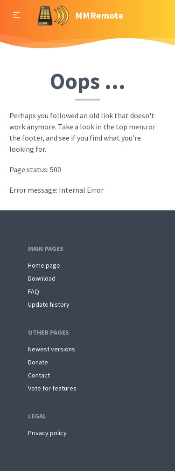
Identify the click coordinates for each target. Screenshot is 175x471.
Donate (38, 362)
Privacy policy (47, 433)
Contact (39, 375)
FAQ (33, 291)
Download (42, 278)
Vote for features (52, 388)
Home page (44, 265)
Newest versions (51, 349)
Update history (49, 304)
